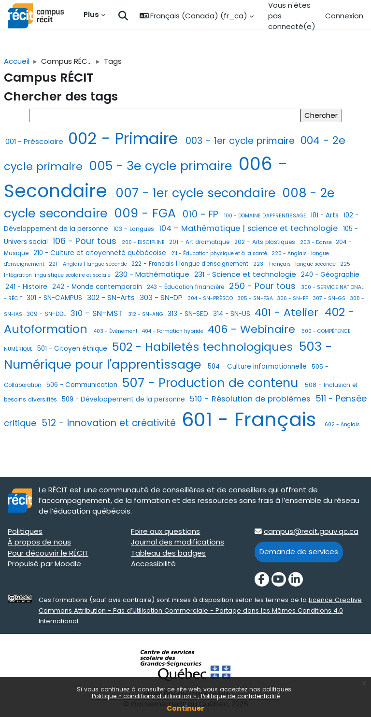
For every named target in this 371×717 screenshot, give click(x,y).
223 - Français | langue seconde (295, 264)
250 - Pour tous (263, 286)
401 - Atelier (288, 312)
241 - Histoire (27, 286)
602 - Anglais (342, 424)
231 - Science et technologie (246, 274)
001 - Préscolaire (35, 141)
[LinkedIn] (295, 579)
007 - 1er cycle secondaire (197, 193)
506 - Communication (82, 384)
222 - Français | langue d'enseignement (190, 264)
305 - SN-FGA (255, 298)
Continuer (185, 708)
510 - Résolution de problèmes (251, 398)
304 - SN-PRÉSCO (210, 298)
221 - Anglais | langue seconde (88, 264)
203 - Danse (316, 242)
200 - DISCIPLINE (144, 242)
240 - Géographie (330, 274)
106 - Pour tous (86, 241)
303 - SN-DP (162, 297)
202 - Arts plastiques (265, 242)
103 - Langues (134, 229)
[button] (123, 16)
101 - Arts (326, 215)
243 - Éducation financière (186, 287)
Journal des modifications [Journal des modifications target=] (177, 542)
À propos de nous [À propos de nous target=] (39, 542)
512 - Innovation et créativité (110, 423)
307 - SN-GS (330, 298)
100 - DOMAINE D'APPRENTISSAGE (266, 215)
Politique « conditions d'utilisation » (145, 696)
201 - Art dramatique (200, 242)
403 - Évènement (116, 331)
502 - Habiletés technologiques (204, 347)
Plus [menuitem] (91, 14)
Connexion (344, 16)
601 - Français (252, 419)
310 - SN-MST (98, 313)
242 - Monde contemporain (98, 286)
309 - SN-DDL (47, 314)
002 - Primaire (125, 138)
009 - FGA (147, 213)
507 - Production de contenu (212, 382)
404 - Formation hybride (173, 331)
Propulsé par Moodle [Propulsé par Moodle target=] (44, 564)
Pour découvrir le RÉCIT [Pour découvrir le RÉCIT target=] (48, 553)
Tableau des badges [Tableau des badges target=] (168, 553)
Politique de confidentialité (240, 696)
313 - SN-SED (189, 313)
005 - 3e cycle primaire (162, 166)
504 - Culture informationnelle (258, 366)
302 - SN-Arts (112, 297)
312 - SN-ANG (146, 314)
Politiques (25, 531)
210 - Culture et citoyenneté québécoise (100, 253)
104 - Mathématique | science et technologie (249, 228)
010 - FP (202, 214)
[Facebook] (262, 579)
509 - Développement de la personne (124, 399)
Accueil (16, 61)
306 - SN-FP (293, 298)
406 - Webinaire (253, 329)
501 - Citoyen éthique (73, 348)
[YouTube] (278, 579)
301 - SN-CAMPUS (55, 297)
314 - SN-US (232, 313)
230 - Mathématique (153, 274)
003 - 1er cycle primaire (242, 140)
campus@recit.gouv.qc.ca (311, 531)
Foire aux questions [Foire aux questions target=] (165, 531)
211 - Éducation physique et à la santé (220, 253)
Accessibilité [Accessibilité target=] (153, 564)
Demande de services (298, 551)
